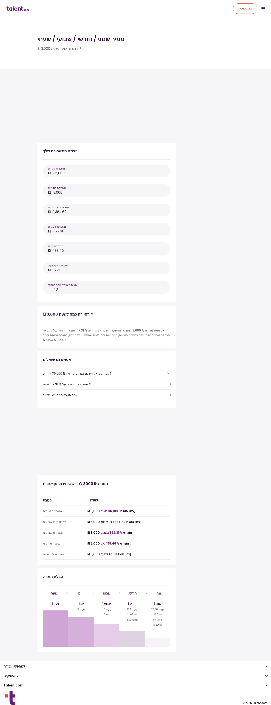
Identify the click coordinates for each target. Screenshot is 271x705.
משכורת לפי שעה (58, 265)
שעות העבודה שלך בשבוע (62, 285)
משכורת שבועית (57, 227)
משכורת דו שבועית (58, 207)
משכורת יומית (55, 246)
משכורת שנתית (56, 168)
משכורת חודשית (57, 188)
